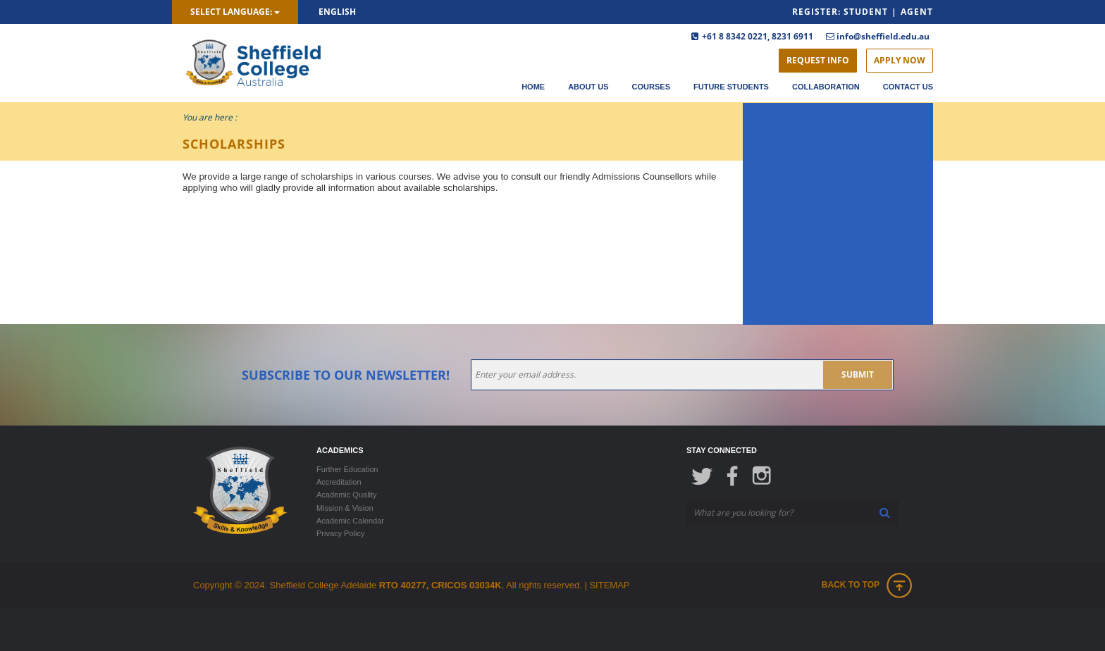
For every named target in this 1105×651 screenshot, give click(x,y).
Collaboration (826, 86)
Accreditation (339, 482)
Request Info (817, 60)
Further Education (347, 469)
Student (866, 12)
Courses (651, 86)
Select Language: (235, 12)
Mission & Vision (345, 508)
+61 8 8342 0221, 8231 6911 (757, 36)
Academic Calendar (350, 520)
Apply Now (899, 60)
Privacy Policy (340, 533)
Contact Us (908, 86)
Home (533, 86)
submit (857, 374)
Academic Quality (346, 494)
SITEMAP (609, 585)
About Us (588, 86)
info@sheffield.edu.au (883, 36)
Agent (917, 12)
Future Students (731, 86)
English (337, 12)
